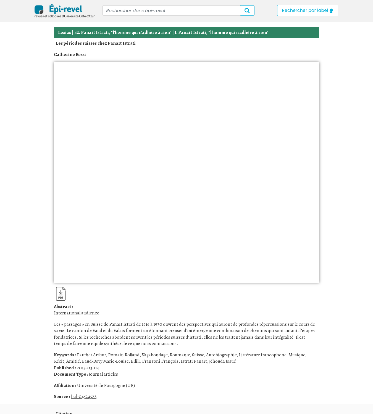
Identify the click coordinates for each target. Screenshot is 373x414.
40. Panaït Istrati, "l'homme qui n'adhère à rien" (122, 32)
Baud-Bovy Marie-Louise (105, 361)
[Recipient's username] (178, 10)
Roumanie (180, 355)
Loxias (64, 32)
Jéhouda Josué (222, 361)
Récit (59, 361)
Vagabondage (154, 355)
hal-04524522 (83, 396)
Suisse (198, 355)
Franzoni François (160, 361)
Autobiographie (221, 355)
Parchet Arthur (91, 355)
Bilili (135, 361)
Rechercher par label (307, 10)
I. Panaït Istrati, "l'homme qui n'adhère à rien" (222, 32)
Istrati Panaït (194, 361)
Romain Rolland (124, 355)
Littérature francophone (262, 355)
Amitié (73, 361)
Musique (296, 355)
